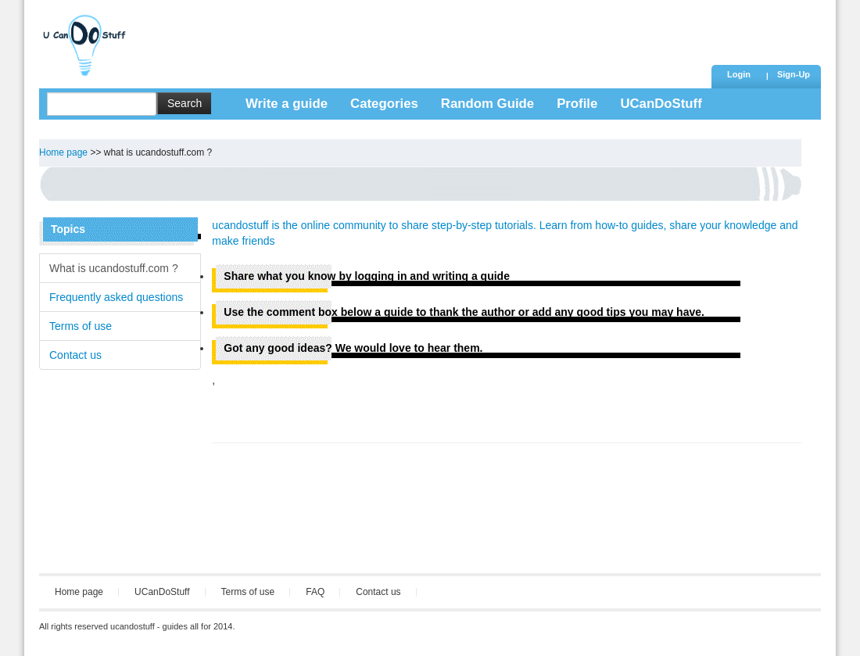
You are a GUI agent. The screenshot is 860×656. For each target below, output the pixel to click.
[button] (793, 76)
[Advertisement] (421, 35)
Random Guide (487, 103)
